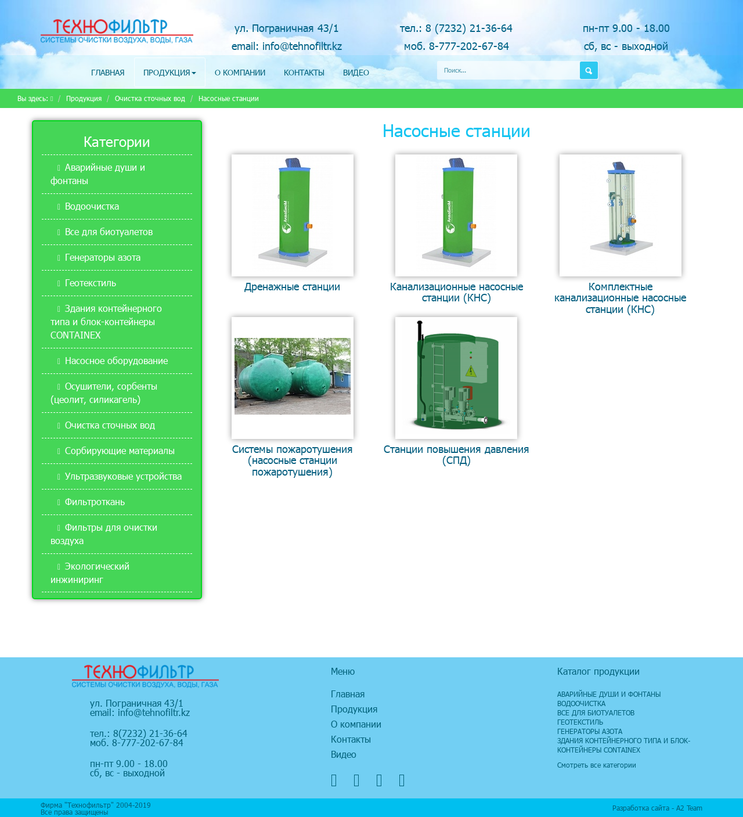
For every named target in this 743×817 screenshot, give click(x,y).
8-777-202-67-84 (147, 742)
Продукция (169, 72)
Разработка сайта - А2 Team (657, 807)
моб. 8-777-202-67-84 (456, 45)
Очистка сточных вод (150, 98)
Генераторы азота (102, 257)
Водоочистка (92, 206)
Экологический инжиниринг (90, 572)
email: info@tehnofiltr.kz (287, 45)
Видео (356, 72)
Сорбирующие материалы (120, 450)
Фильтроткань (95, 501)
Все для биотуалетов (109, 231)
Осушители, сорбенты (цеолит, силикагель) (104, 392)
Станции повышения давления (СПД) (456, 454)
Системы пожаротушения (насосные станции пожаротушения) (292, 460)
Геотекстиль (90, 282)
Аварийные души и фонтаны (98, 173)
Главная (108, 72)
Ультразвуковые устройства (123, 476)
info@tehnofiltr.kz (154, 712)
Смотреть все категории (596, 764)
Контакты (304, 72)
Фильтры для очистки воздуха (104, 533)
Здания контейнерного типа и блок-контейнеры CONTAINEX (106, 321)
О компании (240, 72)
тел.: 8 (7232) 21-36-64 (456, 27)
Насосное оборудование (116, 360)
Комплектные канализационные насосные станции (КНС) (620, 297)
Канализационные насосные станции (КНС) (456, 291)
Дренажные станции (292, 286)
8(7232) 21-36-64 (150, 733)
